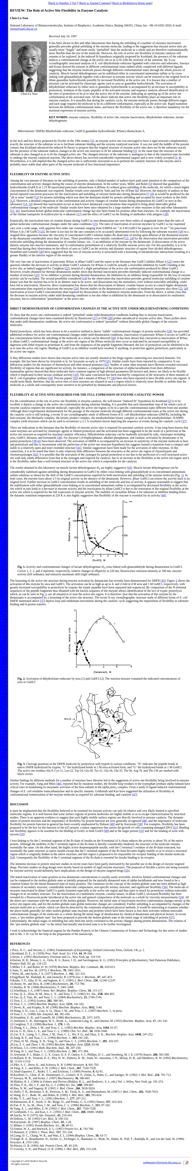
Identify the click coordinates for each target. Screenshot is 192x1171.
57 (171, 917)
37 (183, 421)
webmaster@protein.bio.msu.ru (162, 1162)
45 (163, 580)
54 (12, 857)
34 (50, 378)
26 (185, 288)
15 (12, 210)
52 (141, 830)
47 (134, 794)
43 (129, 467)
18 (165, 214)
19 (180, 231)
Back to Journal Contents (95, 3)
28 (110, 318)
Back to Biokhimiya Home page (132, 3)
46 (58, 783)
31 (108, 361)
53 (21, 834)
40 (11, 1088)
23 (36, 275)
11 (36, 197)
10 (151, 194)
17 (79, 214)
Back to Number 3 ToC (63, 3)
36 (113, 378)
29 (169, 331)
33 (75, 374)
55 (126, 870)
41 (38, 441)
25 (181, 288)
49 (112, 824)
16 (16, 210)
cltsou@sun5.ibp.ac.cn (23, 28)
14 (30, 204)
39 (34, 441)
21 (169, 261)
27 (94, 318)
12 (12, 200)
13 (25, 204)
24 (76, 288)
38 (59, 437)
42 (35, 454)
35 (75, 378)
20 (41, 251)
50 (140, 824)
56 (164, 887)
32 (106, 364)
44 (163, 495)
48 (144, 820)
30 (113, 338)
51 (175, 827)
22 (67, 268)
